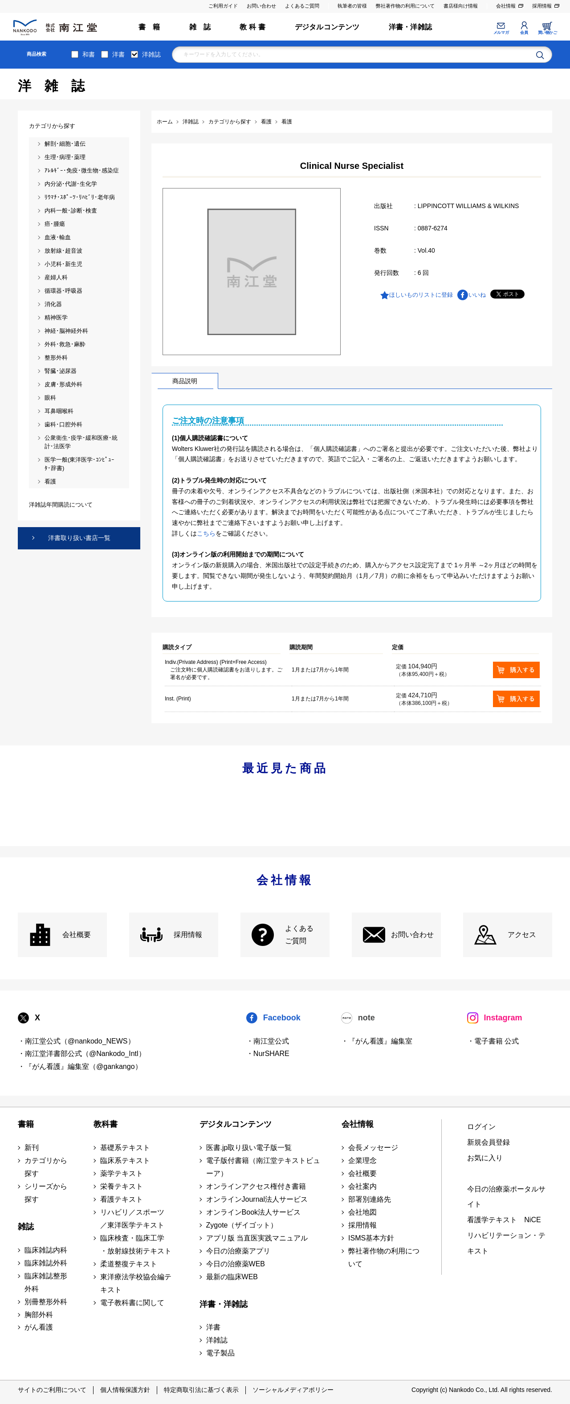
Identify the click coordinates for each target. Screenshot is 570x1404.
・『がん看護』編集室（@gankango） (80, 1066)
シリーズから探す (45, 1193)
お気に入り (485, 1158)
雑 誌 (200, 27)
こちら (206, 533)
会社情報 (506, 5)
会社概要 (76, 934)
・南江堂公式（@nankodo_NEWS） (76, 1041)
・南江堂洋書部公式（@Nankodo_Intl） (82, 1053)
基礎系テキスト (125, 1147)
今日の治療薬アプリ (238, 1251)
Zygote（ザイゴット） (242, 1225)
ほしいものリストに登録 (421, 294)
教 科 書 (252, 27)
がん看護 (38, 1327)
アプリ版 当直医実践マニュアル (257, 1238)
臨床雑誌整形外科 (45, 1282)
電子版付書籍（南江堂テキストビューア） (263, 1167)
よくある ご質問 (299, 935)
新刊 (31, 1147)
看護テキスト (121, 1199)
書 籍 (149, 27)
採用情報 (542, 5)
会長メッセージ (373, 1147)
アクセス (522, 934)
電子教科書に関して (132, 1302)
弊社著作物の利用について (405, 5)
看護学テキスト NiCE (504, 1220)
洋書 (118, 54)
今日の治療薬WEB (235, 1264)
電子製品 (220, 1353)
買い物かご (547, 32)
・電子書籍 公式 (493, 1041)
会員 (524, 32)
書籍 (26, 1124)
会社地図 (362, 1212)
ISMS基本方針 (371, 1238)
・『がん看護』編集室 (376, 1041)
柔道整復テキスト (128, 1264)
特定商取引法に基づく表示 (201, 1389)
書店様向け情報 (461, 5)
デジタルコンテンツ (327, 27)
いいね (477, 294)
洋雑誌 (151, 54)
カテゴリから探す (45, 1167)
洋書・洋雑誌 (410, 27)
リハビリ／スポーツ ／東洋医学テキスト (132, 1218)
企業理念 (362, 1160)
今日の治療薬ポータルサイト (506, 1196)
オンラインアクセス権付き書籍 (256, 1186)
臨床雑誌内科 (45, 1250)
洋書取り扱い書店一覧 (79, 537)
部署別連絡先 (369, 1199)
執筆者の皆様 (352, 5)
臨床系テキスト (125, 1160)
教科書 (106, 1124)
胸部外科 (38, 1314)
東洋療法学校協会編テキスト (135, 1283)
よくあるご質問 (302, 5)
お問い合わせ (261, 5)
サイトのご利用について (52, 1389)
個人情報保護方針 (125, 1389)
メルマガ (501, 32)
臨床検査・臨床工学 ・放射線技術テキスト (135, 1244)
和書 (88, 54)
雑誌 (26, 1226)
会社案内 (362, 1186)
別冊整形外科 (45, 1302)
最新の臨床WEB (232, 1277)
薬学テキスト (121, 1173)
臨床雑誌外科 (45, 1263)
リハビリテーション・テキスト (506, 1243)
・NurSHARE (267, 1053)
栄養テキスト (121, 1186)
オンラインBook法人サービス (253, 1212)
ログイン (481, 1126)
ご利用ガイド (223, 5)
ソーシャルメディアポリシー (293, 1389)
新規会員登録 (488, 1142)
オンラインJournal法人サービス (257, 1199)
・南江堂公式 (267, 1041)
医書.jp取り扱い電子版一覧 (249, 1147)
